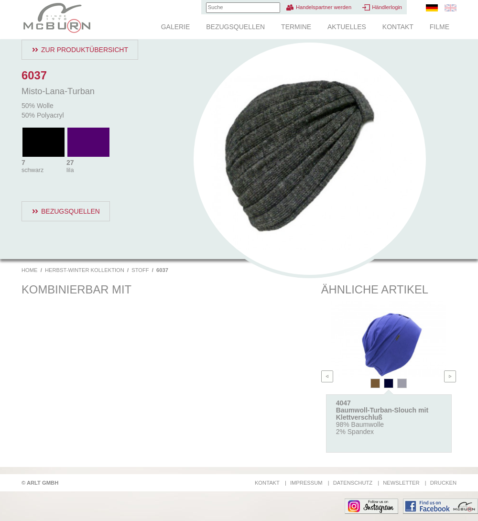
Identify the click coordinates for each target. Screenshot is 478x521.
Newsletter (401, 483)
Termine (296, 27)
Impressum (306, 483)
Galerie (175, 27)
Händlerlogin (387, 7)
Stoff (140, 270)
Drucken (443, 483)
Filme (439, 27)
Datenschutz (352, 483)
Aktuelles (346, 27)
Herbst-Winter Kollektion (84, 270)
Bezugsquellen (235, 27)
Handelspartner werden (323, 7)
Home (30, 270)
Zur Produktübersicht (84, 50)
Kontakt (397, 27)
